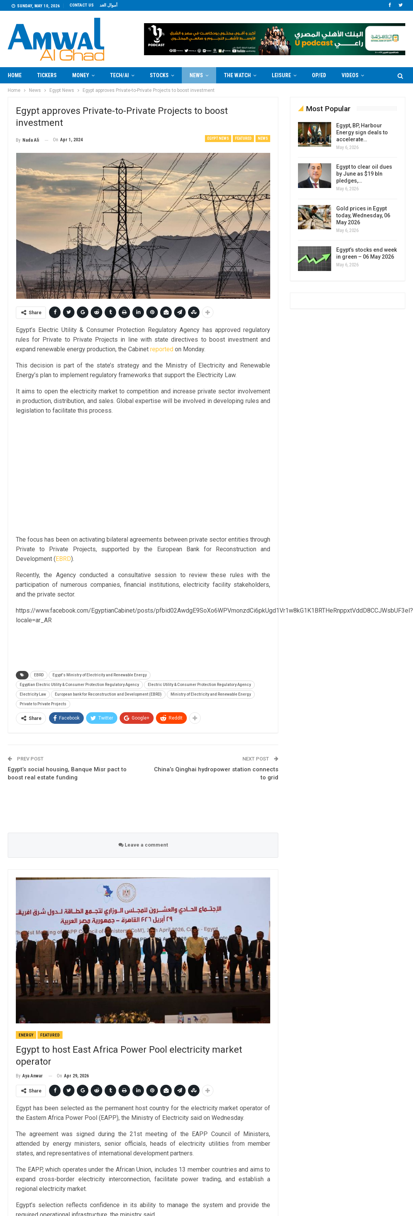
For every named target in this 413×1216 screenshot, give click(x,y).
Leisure (281, 75)
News (196, 75)
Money (80, 75)
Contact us (81, 5)
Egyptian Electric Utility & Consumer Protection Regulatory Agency (79, 685)
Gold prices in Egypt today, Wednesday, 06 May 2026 (363, 215)
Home (15, 75)
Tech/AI (119, 75)
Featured (243, 138)
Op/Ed (319, 75)
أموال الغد (108, 5)
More (348, 75)
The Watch (237, 75)
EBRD (63, 558)
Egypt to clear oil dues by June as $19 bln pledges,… (364, 174)
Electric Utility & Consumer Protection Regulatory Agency (199, 685)
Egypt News (218, 138)
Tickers (47, 75)
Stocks (159, 75)
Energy (26, 1035)
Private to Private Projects (43, 704)
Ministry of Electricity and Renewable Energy (211, 694)
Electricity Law (33, 694)
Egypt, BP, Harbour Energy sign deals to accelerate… (362, 132)
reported (161, 349)
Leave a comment (143, 845)
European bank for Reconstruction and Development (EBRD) (108, 694)
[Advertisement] (143, 476)
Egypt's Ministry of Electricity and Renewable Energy (99, 675)
